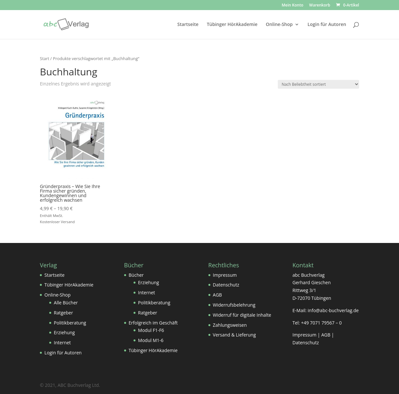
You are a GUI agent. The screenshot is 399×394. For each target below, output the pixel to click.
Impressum (225, 275)
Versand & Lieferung (234, 335)
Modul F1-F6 (151, 330)
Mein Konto (292, 5)
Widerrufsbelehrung (234, 305)
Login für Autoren (327, 24)
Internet (62, 342)
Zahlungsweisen (230, 325)
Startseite (187, 24)
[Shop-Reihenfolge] (318, 84)
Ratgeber (63, 313)
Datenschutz (226, 285)
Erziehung (64, 332)
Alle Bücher (66, 302)
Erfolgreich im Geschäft (153, 323)
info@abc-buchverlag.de (333, 310)
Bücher (136, 275)
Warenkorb (319, 5)
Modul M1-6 (150, 340)
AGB (217, 295)
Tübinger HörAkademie (232, 24)
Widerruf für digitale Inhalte (242, 315)
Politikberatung (70, 323)
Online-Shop (279, 24)
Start (44, 58)
